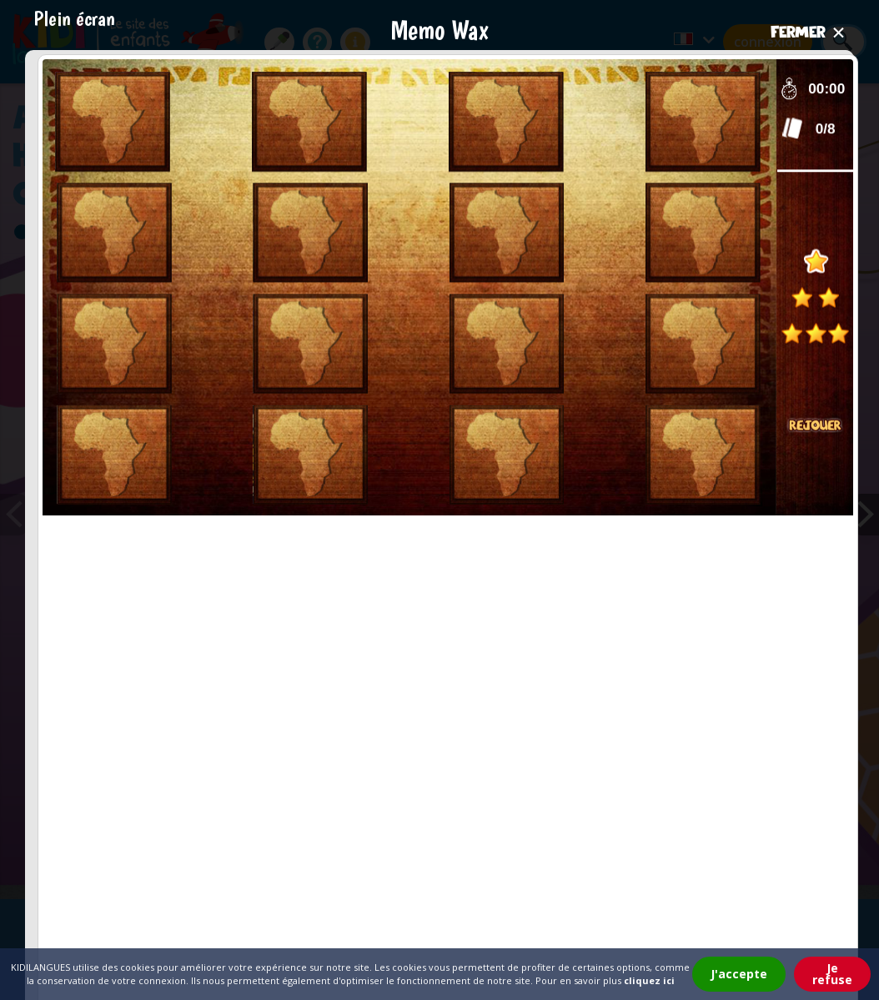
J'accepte (739, 974)
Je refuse (832, 973)
